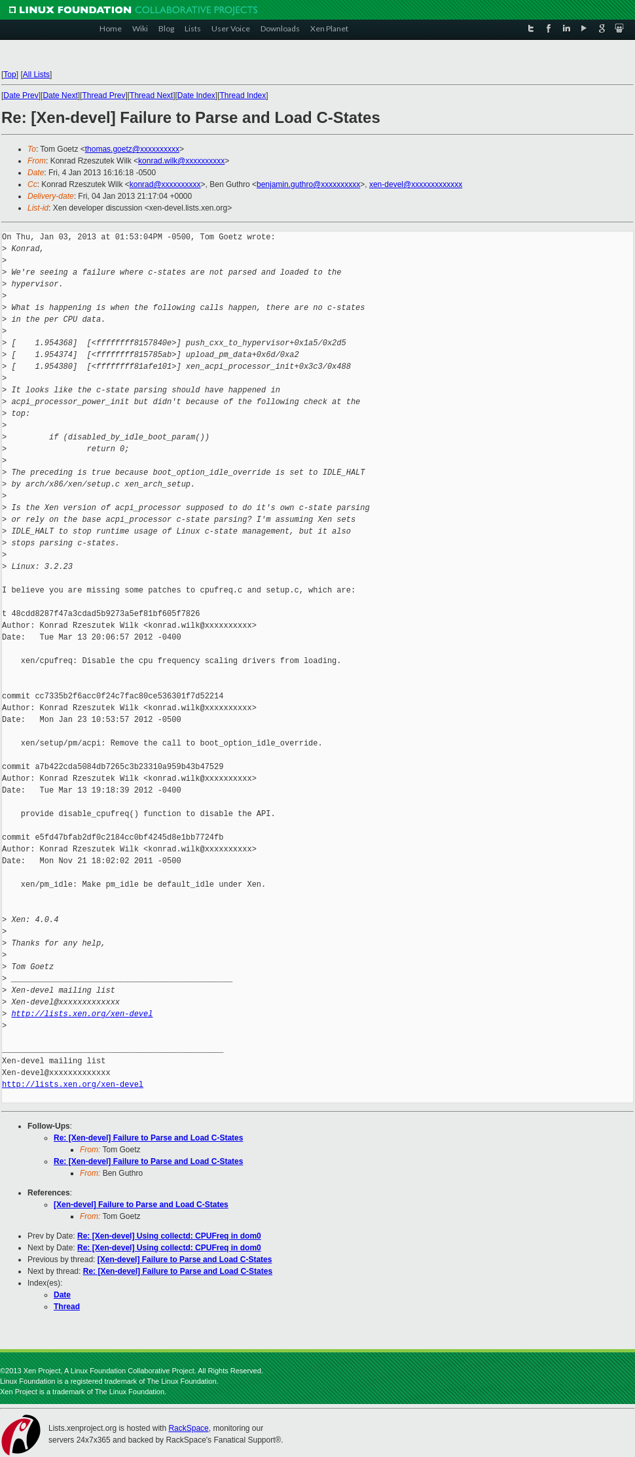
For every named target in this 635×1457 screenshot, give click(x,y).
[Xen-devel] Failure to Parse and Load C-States (141, 1204)
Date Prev (20, 95)
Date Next (60, 95)
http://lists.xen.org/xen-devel (82, 1014)
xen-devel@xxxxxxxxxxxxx (415, 184)
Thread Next (151, 95)
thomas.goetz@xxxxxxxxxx (132, 149)
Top (9, 74)
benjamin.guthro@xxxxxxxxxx (308, 184)
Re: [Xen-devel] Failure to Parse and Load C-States (148, 1137)
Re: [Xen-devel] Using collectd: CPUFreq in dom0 (169, 1236)
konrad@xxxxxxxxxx (165, 184)
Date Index (196, 95)
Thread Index (243, 95)
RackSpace (188, 1428)
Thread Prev (103, 95)
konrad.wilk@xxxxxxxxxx (181, 160)
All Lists (36, 74)
